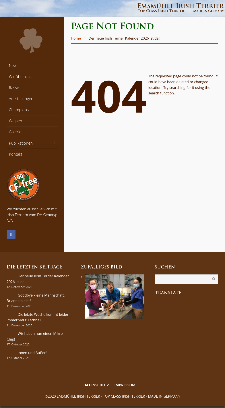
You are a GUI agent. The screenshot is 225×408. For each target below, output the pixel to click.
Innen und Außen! (32, 352)
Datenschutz (96, 385)
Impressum (125, 385)
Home (76, 38)
